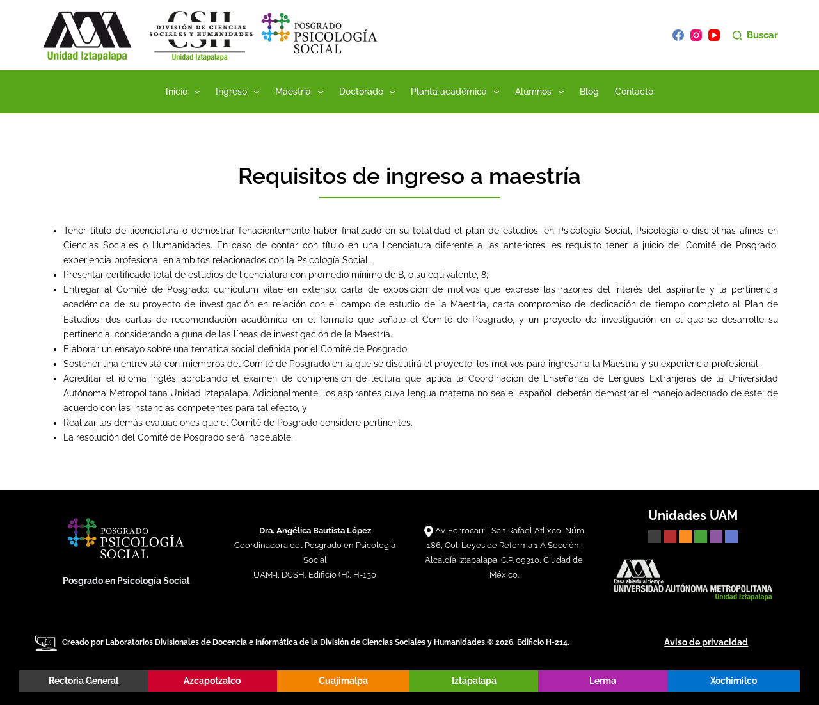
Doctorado (370, 92)
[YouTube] (714, 35)
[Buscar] (755, 36)
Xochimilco (733, 681)
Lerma (602, 681)
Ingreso (240, 92)
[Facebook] (678, 35)
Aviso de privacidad (706, 642)
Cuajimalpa (343, 681)
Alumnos (542, 92)
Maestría (301, 92)
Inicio (185, 92)
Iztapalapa (474, 681)
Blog (589, 91)
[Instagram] (696, 35)
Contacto (634, 91)
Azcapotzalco (212, 681)
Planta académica (457, 92)
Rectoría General (83, 681)
